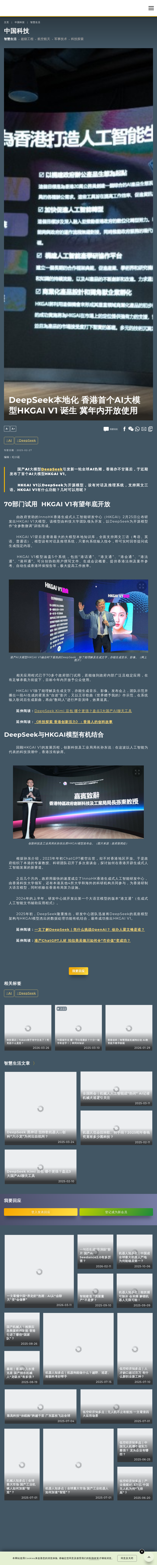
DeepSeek (27, 440)
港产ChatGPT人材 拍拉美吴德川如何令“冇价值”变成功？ (82, 940)
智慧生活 (35, 22)
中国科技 (20, 22)
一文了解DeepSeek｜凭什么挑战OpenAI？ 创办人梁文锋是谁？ (89, 930)
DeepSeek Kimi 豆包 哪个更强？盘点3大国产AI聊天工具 (83, 711)
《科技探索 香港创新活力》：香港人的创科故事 (73, 722)
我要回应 (78, 971)
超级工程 (27, 39)
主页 (6, 22)
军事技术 (60, 39)
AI (10, 440)
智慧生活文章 (17, 1063)
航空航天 (44, 39)
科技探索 (77, 39)
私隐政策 (94, 1558)
